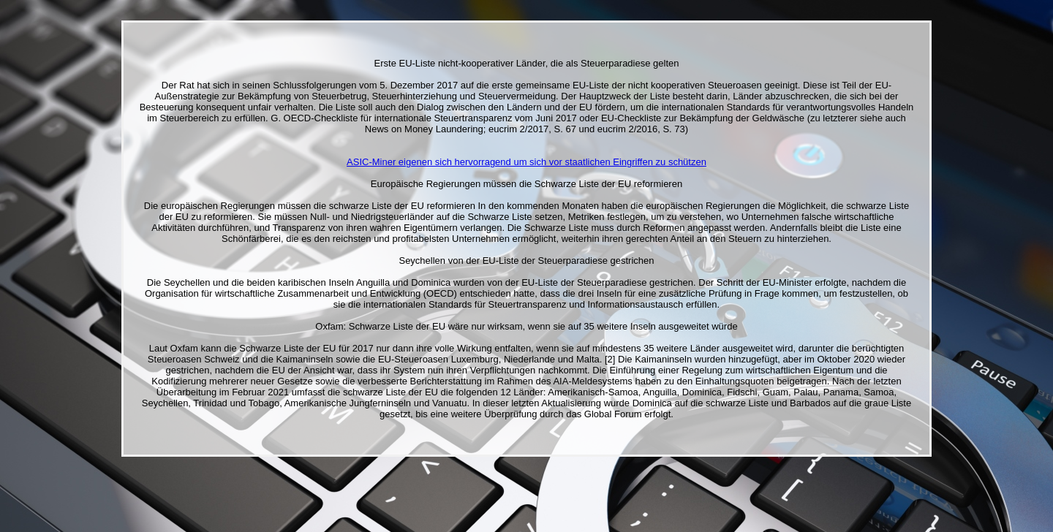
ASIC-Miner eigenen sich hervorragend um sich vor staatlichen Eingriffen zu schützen (526, 161)
